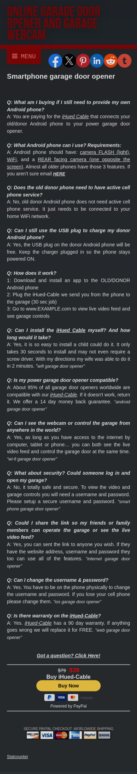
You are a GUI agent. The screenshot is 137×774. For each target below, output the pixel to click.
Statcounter (17, 757)
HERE (59, 174)
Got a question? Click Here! (68, 656)
